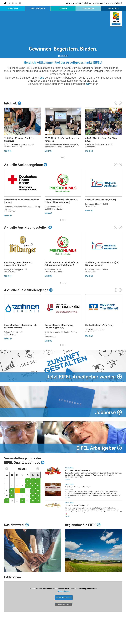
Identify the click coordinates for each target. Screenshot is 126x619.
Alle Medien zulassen (64, 604)
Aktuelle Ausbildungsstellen (28, 227)
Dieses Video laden (64, 597)
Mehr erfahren (63, 591)
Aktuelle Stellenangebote (25, 165)
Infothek (12, 103)
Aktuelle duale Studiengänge (28, 290)
